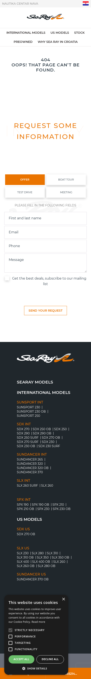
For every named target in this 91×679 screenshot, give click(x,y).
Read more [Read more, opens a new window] (38, 622)
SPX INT (23, 500)
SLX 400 (23, 562)
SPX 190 (23, 505)
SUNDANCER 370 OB (33, 579)
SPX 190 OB (40, 505)
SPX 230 (43, 509)
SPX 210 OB (25, 509)
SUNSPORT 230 (28, 407)
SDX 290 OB (42, 433)
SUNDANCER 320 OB (33, 468)
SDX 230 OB (26, 446)
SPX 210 (58, 505)
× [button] (63, 599)
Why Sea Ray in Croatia (58, 42)
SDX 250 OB (42, 429)
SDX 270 (23, 429)
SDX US (23, 529)
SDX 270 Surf (28, 442)
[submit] (45, 310)
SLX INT (23, 481)
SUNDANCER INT (32, 454)
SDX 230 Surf (49, 446)
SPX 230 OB (62, 509)
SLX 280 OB (46, 566)
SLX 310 (52, 553)
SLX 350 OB (60, 557)
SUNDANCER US (31, 574)
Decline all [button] (50, 659)
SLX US (23, 548)
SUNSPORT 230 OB (31, 411)
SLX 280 (38, 553)
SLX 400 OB (41, 562)
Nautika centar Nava (20, 4)
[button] (36, 668)
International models (25, 33)
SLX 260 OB (26, 566)
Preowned (23, 42)
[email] (45, 232)
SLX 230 (23, 553)
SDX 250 (60, 429)
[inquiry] (45, 263)
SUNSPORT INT (30, 402)
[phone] (45, 246)
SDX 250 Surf (28, 438)
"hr (86, 3)
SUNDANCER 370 (30, 472)
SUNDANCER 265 (30, 459)
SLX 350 (43, 557)
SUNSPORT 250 (28, 416)
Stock (79, 33)
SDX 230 (48, 442)
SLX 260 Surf (27, 485)
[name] (45, 218)
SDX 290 (23, 433)
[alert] (36, 635)
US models (60, 33)
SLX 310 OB (25, 557)
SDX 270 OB (51, 438)
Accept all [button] (21, 659)
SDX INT (24, 424)
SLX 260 (47, 485)
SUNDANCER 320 (30, 464)
